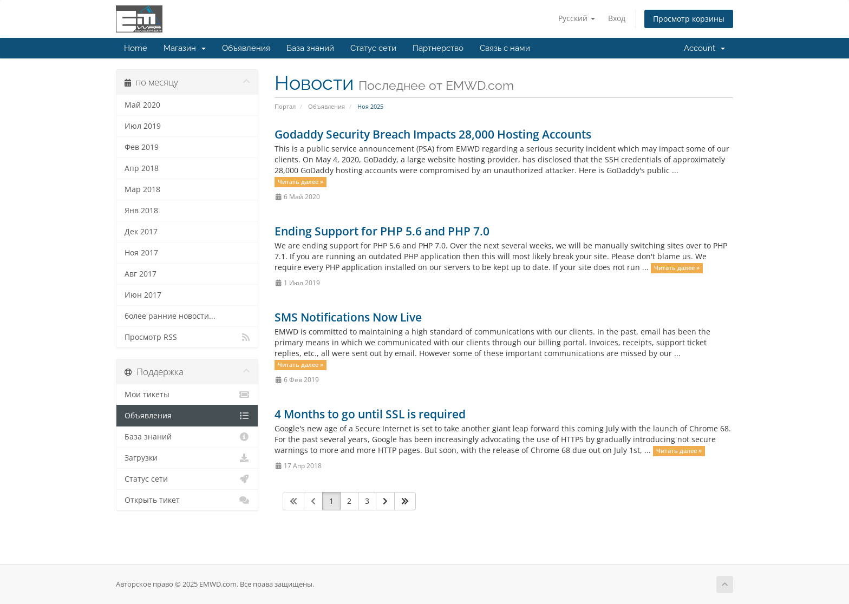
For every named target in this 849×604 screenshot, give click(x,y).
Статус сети (373, 48)
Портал (285, 106)
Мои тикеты (187, 394)
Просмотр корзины (688, 19)
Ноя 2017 (141, 253)
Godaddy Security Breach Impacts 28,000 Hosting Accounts (433, 134)
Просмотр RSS (187, 337)
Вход (616, 18)
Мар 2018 (142, 189)
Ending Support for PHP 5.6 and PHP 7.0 (382, 231)
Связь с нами (505, 48)
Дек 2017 (141, 232)
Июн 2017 (143, 295)
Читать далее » (300, 182)
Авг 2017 (140, 274)
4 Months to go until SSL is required (370, 414)
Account (704, 48)
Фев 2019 (142, 147)
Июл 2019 (143, 126)
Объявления (246, 48)
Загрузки (187, 457)
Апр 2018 (142, 168)
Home (135, 48)
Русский (576, 18)
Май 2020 (142, 105)
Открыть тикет (187, 500)
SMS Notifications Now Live (348, 317)
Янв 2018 (141, 210)
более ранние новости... (170, 316)
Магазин (185, 48)
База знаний (310, 48)
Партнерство (438, 48)
